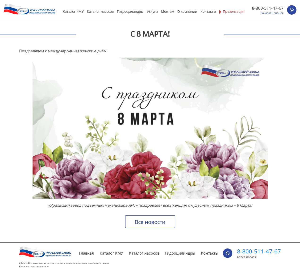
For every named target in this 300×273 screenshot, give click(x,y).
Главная (86, 253)
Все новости (150, 221)
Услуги (152, 11)
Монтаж (167, 11)
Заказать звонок (272, 13)
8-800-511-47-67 (267, 8)
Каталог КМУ (73, 11)
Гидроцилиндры (130, 11)
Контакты (208, 11)
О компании (187, 11)
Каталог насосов (100, 11)
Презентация (234, 11)
